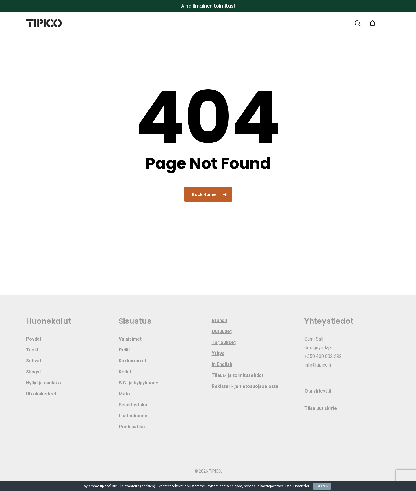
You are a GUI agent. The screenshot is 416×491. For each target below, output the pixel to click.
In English (222, 364)
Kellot (125, 372)
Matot (125, 394)
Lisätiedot (301, 486)
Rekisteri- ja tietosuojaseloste (245, 386)
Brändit (219, 320)
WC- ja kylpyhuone (138, 383)
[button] (387, 23)
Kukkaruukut (132, 361)
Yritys (218, 353)
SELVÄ (322, 486)
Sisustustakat (134, 405)
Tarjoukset (224, 342)
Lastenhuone (133, 416)
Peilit (124, 350)
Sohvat (33, 361)
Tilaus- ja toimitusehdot (237, 375)
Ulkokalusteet (41, 394)
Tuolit (32, 350)
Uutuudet (222, 331)
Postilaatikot (133, 426)
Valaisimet (130, 339)
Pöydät (33, 339)
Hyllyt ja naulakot (44, 383)
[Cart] (372, 23)
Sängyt (33, 372)
